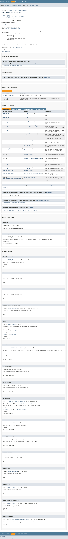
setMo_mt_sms (28, 168)
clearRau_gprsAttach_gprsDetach (33, 126)
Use (16, 1)
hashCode (22, 195)
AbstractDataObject (42, 200)
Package (8, 1)
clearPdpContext (28, 121)
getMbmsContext (28, 140)
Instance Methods (28, 109)
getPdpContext (28, 154)
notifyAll (23, 210)
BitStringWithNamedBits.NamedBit (12, 65)
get (17, 195)
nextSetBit (34, 195)
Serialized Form (5, 51)
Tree (19, 1)
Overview (2, 1)
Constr (15, 5)
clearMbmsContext (29, 113)
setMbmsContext (28, 164)
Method (19, 5)
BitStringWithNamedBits (14, 19)
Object (31, 207)
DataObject (4, 24)
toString (5, 187)
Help (29, 1)
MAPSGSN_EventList (8, 95)
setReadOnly (21, 202)
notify (17, 210)
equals (13, 195)
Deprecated (24, 1)
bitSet (5, 80)
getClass (11, 210)
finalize (5, 210)
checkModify (6, 202)
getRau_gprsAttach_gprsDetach (33, 158)
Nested (7, 5)
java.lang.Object (5, 15)
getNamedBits (28, 149)
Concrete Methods (40, 109)
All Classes (3, 4)
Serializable (12, 24)
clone (25, 130)
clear (4, 195)
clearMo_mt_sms (28, 117)
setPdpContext (28, 170)
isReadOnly (14, 202)
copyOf (26, 134)
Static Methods (16, 109)
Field (11, 5)
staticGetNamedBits (29, 177)
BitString (8, 17)
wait (28, 210)
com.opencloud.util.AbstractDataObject (14, 16)
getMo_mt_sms (28, 145)
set (39, 195)
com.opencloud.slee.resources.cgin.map (17, 10)
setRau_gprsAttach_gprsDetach (33, 173)
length (27, 195)
